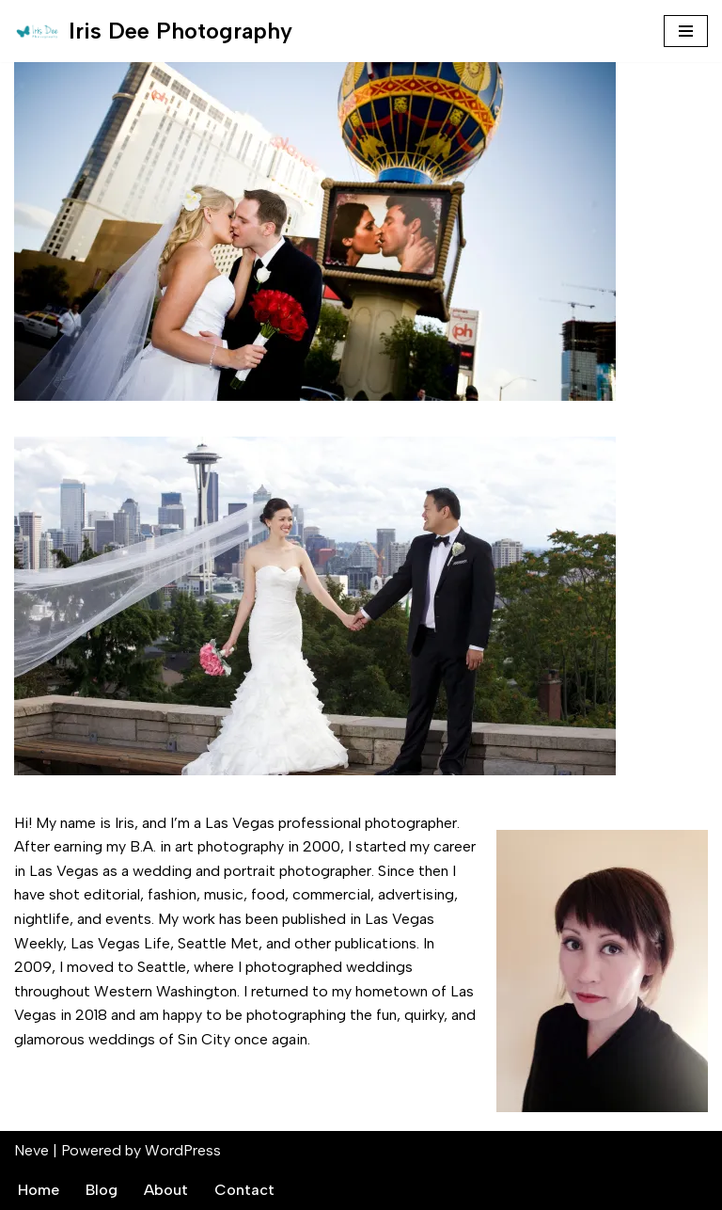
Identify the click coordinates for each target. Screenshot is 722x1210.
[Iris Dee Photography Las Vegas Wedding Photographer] (153, 31)
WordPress (183, 1150)
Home (38, 1190)
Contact (244, 1190)
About (166, 1190)
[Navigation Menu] (686, 31)
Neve (31, 1150)
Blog (102, 1190)
